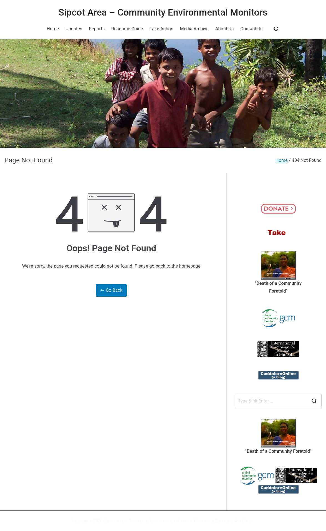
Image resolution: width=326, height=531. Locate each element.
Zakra (221, 521)
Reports (97, 28)
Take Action (161, 28)
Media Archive (194, 28)
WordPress (243, 521)
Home (53, 28)
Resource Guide (127, 28)
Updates (73, 28)
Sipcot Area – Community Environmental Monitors (163, 12)
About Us (224, 28)
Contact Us (251, 28)
